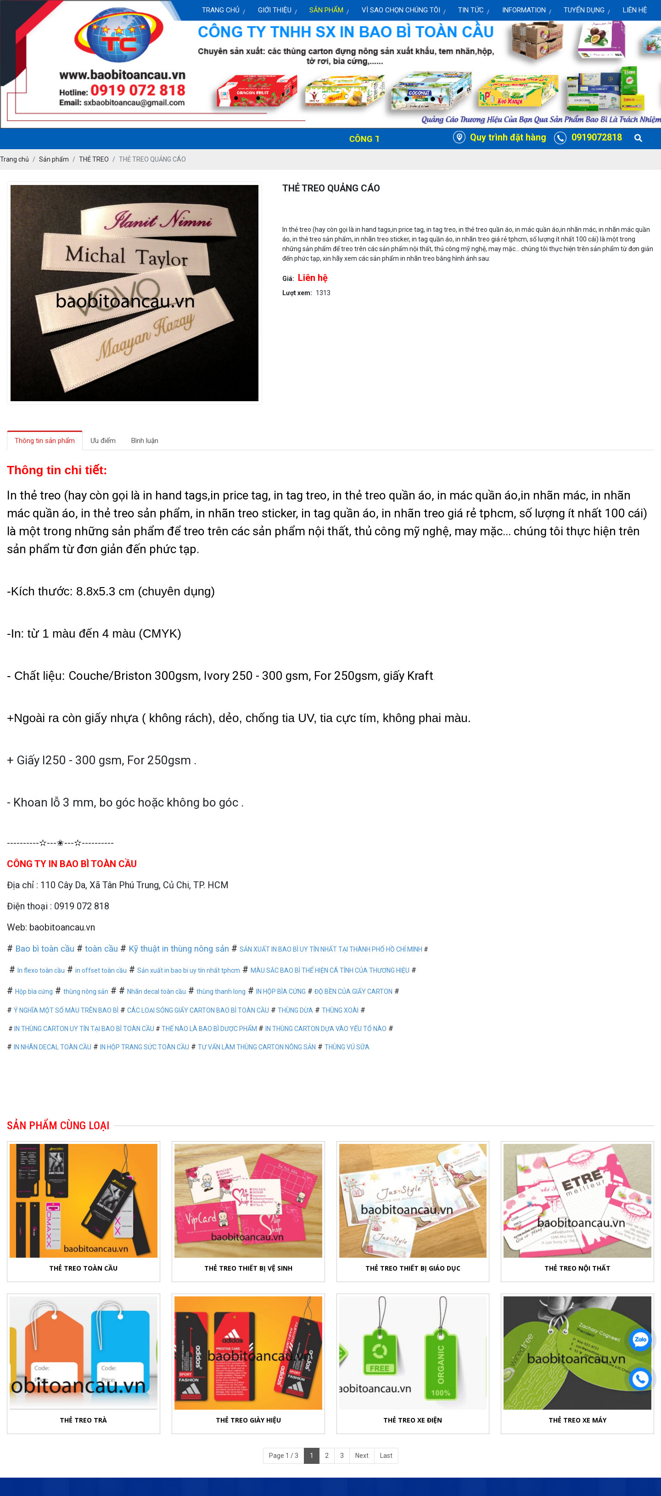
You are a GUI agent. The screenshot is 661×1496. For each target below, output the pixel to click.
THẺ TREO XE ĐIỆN (412, 1421)
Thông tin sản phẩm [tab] (45, 441)
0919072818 (596, 137)
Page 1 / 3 (283, 1455)
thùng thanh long (221, 991)
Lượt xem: (297, 293)
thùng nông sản (85, 991)
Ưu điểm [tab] (103, 441)
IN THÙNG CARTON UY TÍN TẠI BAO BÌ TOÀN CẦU (84, 1028)
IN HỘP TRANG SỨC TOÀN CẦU (144, 1047)
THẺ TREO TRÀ (83, 1420)
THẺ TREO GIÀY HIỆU (248, 1420)
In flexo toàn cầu (41, 970)
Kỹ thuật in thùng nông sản (179, 949)
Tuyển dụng (584, 10)
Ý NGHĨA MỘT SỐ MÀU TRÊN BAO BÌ (66, 1010)
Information (524, 10)
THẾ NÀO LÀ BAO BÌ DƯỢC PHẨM (210, 1028)
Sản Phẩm (326, 10)
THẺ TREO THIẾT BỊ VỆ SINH (248, 1268)
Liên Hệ (635, 10)
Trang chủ (221, 10)
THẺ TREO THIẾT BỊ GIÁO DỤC (412, 1268)
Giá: (288, 278)
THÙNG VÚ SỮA (347, 1047)
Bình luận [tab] (144, 441)
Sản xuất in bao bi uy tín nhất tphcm (188, 970)
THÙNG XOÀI (340, 1010)
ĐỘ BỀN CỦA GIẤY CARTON (353, 991)
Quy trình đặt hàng (508, 137)
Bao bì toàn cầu (44, 949)
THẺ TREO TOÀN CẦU (83, 1268)
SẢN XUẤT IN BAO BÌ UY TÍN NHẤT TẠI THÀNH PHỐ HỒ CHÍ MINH (331, 949)
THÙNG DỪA (295, 1010)
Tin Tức (471, 10)
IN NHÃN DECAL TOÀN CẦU (52, 1047)
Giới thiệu (274, 10)
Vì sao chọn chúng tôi (401, 10)
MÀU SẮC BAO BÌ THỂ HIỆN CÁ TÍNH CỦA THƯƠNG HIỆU (330, 970)
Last (386, 1455)
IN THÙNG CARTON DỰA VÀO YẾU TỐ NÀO (326, 1028)
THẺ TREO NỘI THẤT (577, 1268)
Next (362, 1455)
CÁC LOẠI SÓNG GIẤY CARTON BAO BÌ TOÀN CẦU (198, 1010)
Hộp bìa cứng (34, 991)
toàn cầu (101, 949)
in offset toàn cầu (101, 970)
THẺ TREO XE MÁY (577, 1424)
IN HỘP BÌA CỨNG (281, 991)
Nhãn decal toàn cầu (156, 991)
